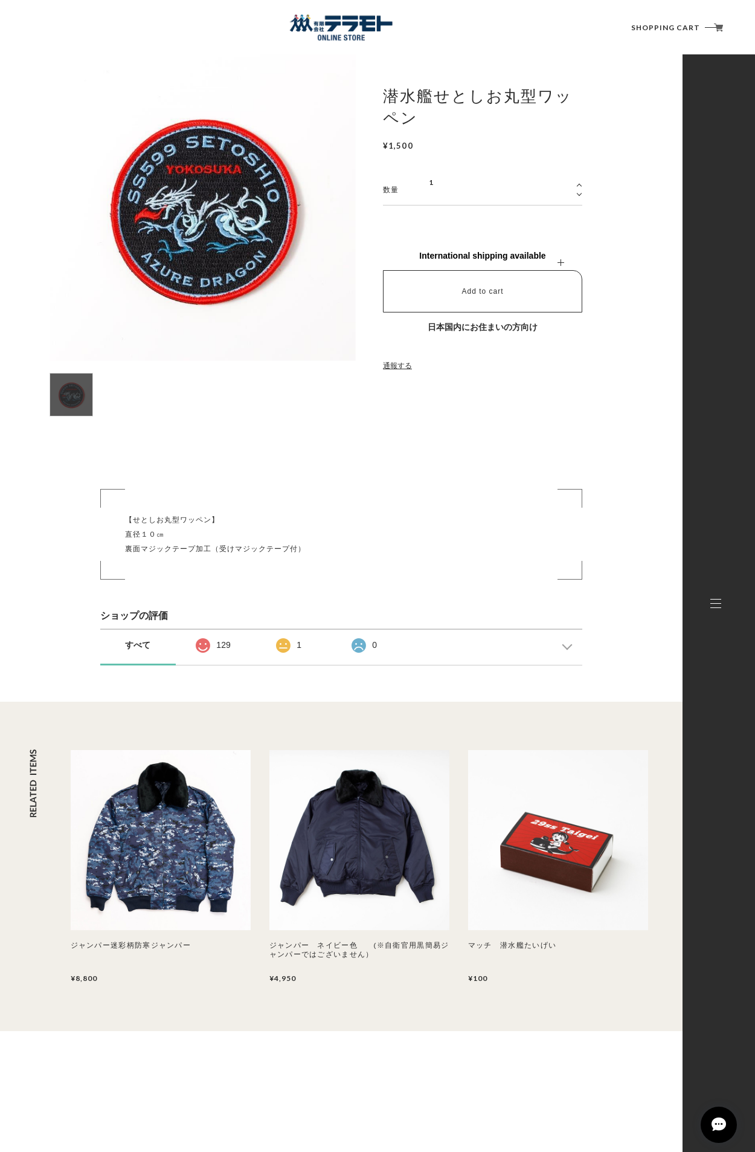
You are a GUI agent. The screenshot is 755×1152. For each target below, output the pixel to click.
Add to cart (482, 291)
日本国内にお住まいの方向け (483, 327)
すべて (137, 645)
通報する (397, 365)
